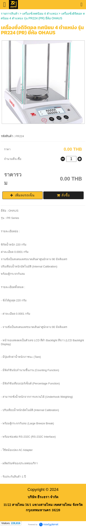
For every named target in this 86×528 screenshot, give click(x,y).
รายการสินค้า (10, 13)
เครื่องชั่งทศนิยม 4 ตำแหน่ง (40, 13)
